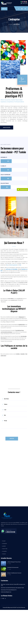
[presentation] (10, 433)
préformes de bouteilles (11, 269)
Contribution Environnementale (12, 567)
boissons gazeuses (13, 265)
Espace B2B (24, 3)
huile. (20, 265)
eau (7, 265)
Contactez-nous (22, 189)
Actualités (4, 551)
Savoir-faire (4, 548)
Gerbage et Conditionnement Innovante (14, 572)
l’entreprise (4, 543)
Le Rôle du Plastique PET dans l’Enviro (14, 561)
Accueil (10, 24)
